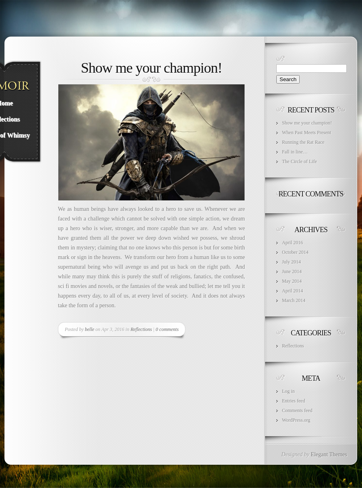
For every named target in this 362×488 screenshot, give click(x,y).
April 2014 (292, 291)
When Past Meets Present (306, 132)
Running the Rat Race (303, 142)
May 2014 (292, 281)
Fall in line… (295, 152)
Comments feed (297, 410)
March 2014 (293, 300)
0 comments (167, 329)
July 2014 (291, 262)
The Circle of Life (299, 161)
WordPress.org (296, 420)
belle (89, 329)
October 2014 (295, 252)
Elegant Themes (329, 454)
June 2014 (292, 271)
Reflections (141, 329)
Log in (288, 391)
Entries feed (293, 401)
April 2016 (292, 242)
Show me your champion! (151, 68)
